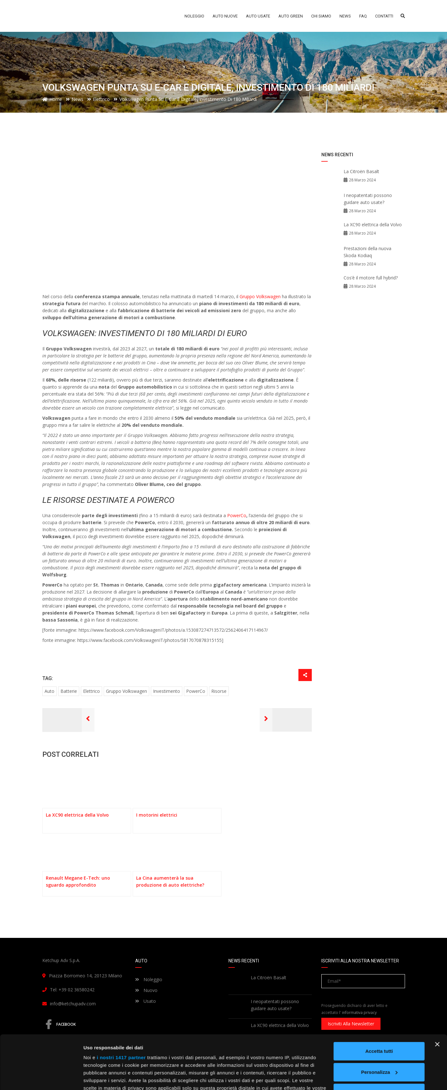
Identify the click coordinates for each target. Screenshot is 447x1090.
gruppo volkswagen (126, 691)
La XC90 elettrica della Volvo (373, 225)
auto (49, 691)
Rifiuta (379, 1042)
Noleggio (148, 979)
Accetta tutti (379, 1000)
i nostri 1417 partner (121, 1007)
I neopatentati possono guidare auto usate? (368, 198)
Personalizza (379, 1021)
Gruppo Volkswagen (261, 296)
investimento (166, 691)
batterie (68, 691)
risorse (219, 691)
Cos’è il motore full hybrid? (371, 278)
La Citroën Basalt (361, 171)
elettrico (91, 691)
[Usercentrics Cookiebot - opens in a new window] (41, 1077)
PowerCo (236, 515)
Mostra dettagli (100, 1077)
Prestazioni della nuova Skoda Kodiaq (367, 251)
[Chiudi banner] (437, 994)
